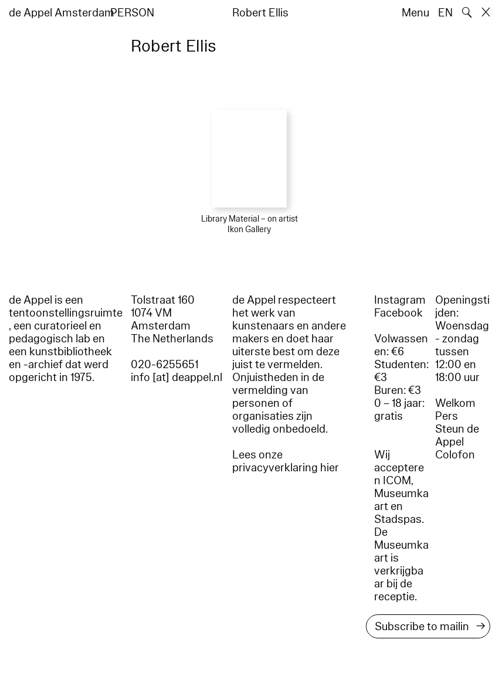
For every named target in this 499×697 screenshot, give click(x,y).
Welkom (455, 403)
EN (445, 13)
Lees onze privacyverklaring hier (285, 461)
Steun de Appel (457, 435)
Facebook (398, 313)
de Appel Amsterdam (61, 13)
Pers (446, 416)
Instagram (400, 300)
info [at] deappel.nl (176, 377)
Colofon (455, 455)
